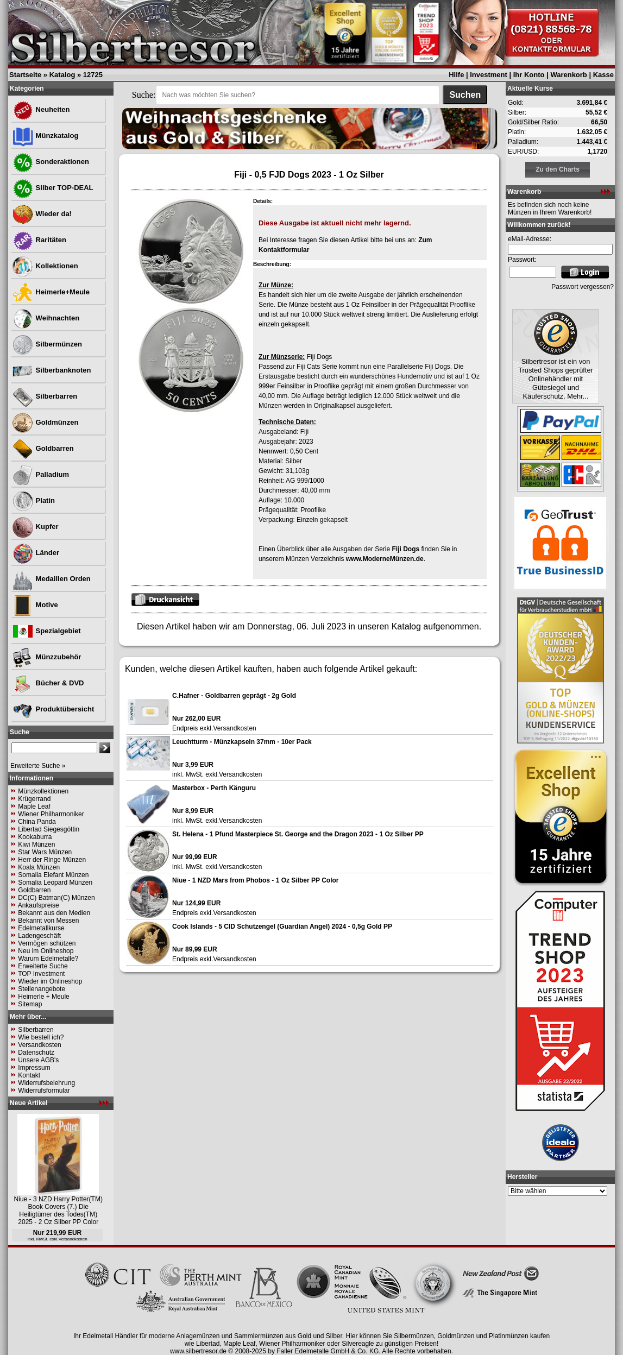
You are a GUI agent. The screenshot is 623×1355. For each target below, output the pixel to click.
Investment (488, 75)
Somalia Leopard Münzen (55, 882)
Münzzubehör (46, 657)
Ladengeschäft (39, 936)
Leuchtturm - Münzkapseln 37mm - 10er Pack (242, 742)
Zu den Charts (558, 169)
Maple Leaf (34, 806)
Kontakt (29, 1075)
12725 (93, 75)
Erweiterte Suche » (37, 766)
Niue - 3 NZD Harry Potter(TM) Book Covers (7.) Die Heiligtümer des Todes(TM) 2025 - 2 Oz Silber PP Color (58, 1210)
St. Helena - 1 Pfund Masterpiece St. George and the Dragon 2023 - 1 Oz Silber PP (298, 834)
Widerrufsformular (44, 1090)
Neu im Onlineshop (45, 951)
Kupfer (35, 526)
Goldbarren (43, 448)
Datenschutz (36, 1052)
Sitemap (30, 1004)
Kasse (603, 75)
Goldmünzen (45, 422)
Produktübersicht (53, 709)
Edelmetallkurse (41, 928)
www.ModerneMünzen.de (385, 559)
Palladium (40, 474)
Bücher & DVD (48, 683)
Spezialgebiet (46, 631)
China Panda (36, 821)
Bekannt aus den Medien (54, 913)
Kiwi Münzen (36, 844)
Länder (35, 553)
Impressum (34, 1068)
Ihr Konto (529, 75)
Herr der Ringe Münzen (52, 860)
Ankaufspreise (38, 905)
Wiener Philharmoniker (51, 814)
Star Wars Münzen (45, 852)
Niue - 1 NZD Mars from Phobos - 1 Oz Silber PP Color (255, 880)
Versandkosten (39, 1045)
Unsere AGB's (38, 1060)
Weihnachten (45, 318)
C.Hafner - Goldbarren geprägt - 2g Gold (234, 695)
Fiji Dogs (405, 549)
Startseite (25, 75)
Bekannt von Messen (48, 920)
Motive (35, 605)
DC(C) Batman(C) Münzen (56, 898)
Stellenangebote (41, 989)
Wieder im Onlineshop (50, 981)
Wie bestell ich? (41, 1037)
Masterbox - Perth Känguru (214, 788)
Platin (33, 500)
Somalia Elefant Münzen (53, 875)
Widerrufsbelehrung (46, 1083)
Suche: (144, 94)
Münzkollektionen (43, 791)
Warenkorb (568, 75)
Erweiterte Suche (42, 966)
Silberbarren (44, 396)
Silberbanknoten (51, 370)
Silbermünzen (47, 344)
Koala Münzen (39, 867)
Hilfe (456, 75)
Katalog (62, 75)
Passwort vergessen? (582, 287)
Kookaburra (35, 837)
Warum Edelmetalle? (48, 958)
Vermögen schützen (46, 943)
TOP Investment (41, 974)
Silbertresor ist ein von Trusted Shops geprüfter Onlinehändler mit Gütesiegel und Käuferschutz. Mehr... (555, 378)
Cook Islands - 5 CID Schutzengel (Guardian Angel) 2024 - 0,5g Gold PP (282, 926)
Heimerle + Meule (43, 996)
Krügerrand (34, 799)
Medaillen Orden (51, 579)
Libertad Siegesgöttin (48, 829)
